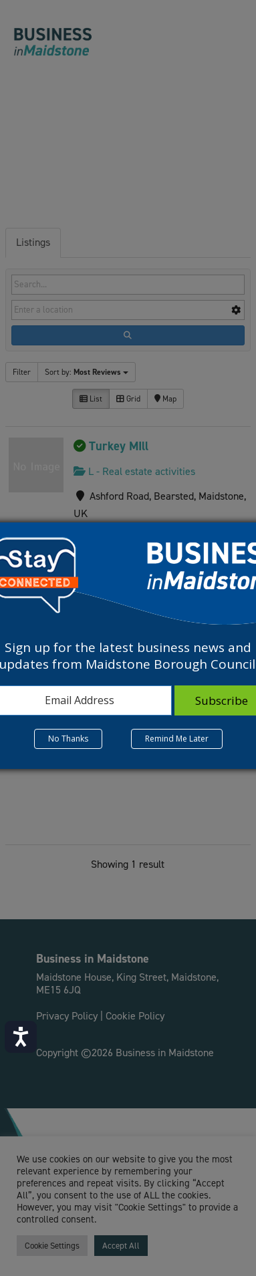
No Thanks (68, 738)
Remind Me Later (177, 738)
